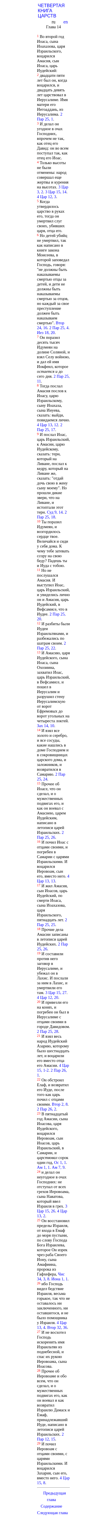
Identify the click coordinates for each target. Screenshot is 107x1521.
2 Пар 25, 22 (51, 645)
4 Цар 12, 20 (47, 997)
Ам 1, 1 (43, 1167)
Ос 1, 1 (60, 1162)
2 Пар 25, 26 (50, 835)
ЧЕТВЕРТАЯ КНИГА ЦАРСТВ (51, 10)
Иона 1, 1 (59, 1279)
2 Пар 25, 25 (52, 922)
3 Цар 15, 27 (55, 992)
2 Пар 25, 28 (47, 1031)
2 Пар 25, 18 (52, 514)
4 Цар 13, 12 (47, 424)
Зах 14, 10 (45, 725)
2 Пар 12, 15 (50, 1436)
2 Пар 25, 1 (49, 116)
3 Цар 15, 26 (52, 1208)
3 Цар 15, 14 (55, 192)
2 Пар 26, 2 (46, 1109)
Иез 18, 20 (46, 332)
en (66, 21)
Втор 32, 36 (57, 1327)
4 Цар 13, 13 (53, 878)
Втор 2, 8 (60, 1104)
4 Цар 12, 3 (46, 196)
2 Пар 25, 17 (49, 427)
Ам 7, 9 (58, 1167)
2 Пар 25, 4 (58, 327)
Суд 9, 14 (54, 512)
